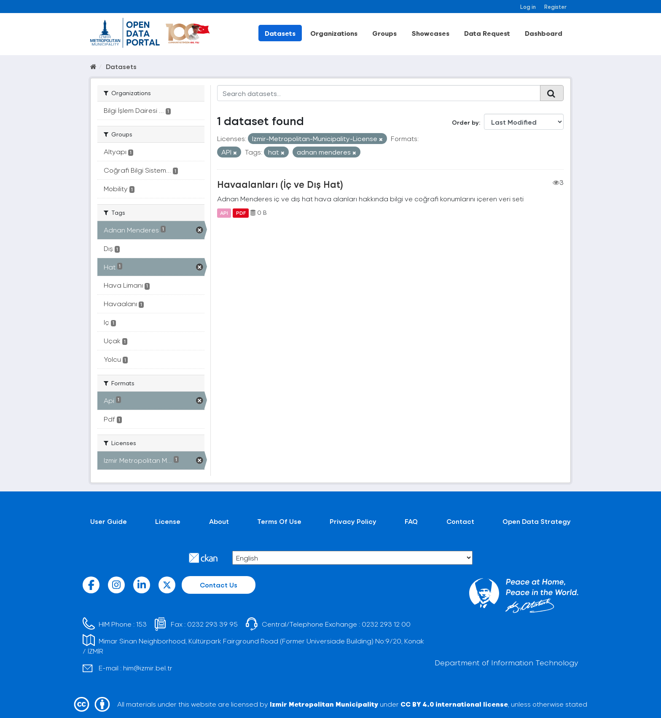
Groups (384, 33)
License (167, 521)
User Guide (108, 521)
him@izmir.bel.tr (147, 667)
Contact (460, 521)
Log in (528, 6)
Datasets (280, 33)
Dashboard (543, 33)
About (219, 521)
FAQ (411, 521)
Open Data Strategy (536, 521)
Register (555, 6)
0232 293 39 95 (212, 623)
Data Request (487, 33)
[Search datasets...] (378, 93)
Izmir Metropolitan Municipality (324, 703)
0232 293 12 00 (386, 623)
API (224, 212)
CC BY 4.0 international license (454, 703)
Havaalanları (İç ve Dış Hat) (280, 184)
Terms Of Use (279, 521)
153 (141, 623)
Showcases (430, 33)
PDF (241, 212)
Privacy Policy (353, 521)
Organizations (333, 33)
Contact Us (218, 584)
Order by (465, 122)
